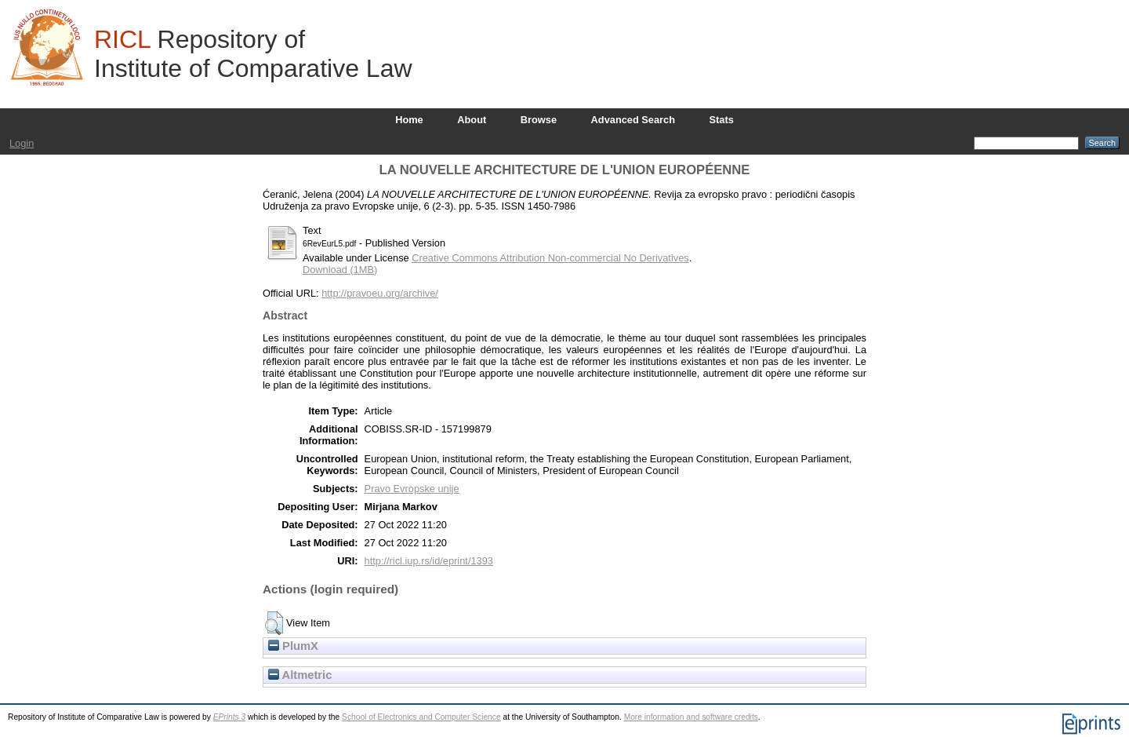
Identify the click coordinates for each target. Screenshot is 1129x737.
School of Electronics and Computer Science (421, 717)
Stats (722, 120)
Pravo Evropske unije (412, 488)
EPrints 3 (229, 717)
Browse (539, 120)
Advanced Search (633, 120)
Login (21, 143)
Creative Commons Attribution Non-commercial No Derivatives (550, 258)
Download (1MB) (340, 269)
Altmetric (300, 675)
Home (409, 120)
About (471, 120)
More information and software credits (691, 717)
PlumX (293, 646)
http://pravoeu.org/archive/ (379, 293)
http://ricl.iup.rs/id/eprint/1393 (429, 561)
